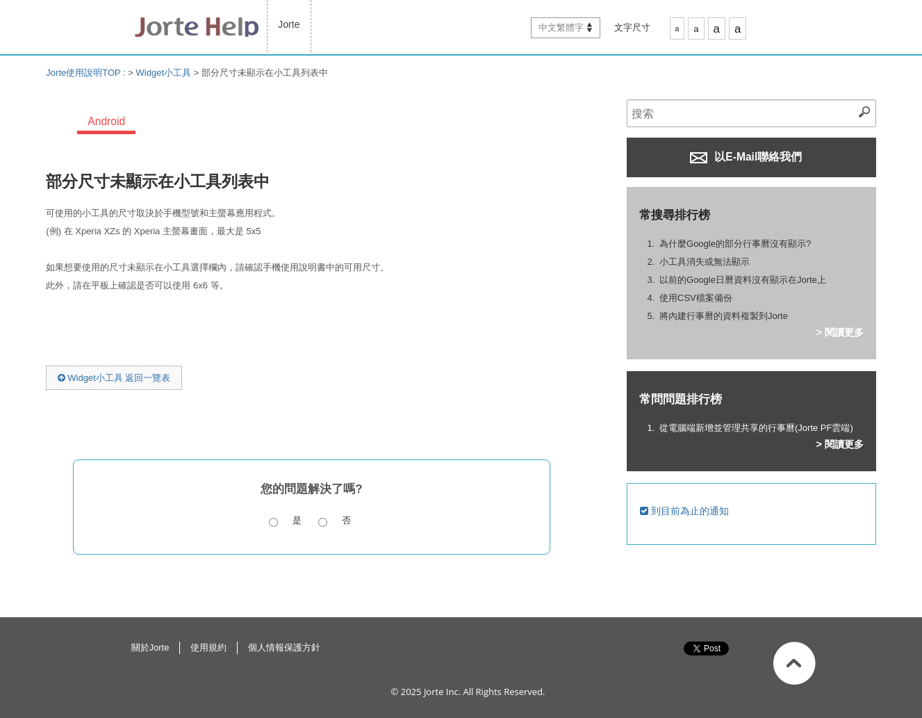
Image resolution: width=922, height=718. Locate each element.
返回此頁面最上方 (794, 663)
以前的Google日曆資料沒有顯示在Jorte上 (742, 280)
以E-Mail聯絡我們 (746, 157)
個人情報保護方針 (284, 647)
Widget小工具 (163, 72)
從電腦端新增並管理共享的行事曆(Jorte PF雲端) (756, 428)
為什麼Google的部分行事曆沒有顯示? (735, 243)
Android (106, 121)
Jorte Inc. (442, 691)
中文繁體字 (561, 27)
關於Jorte (150, 647)
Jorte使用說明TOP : (87, 72)
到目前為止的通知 (684, 510)
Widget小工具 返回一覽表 (114, 378)
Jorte (289, 24)
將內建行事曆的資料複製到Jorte (723, 316)
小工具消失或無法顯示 (704, 261)
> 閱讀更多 (839, 332)
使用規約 (208, 647)
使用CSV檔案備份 (695, 298)
